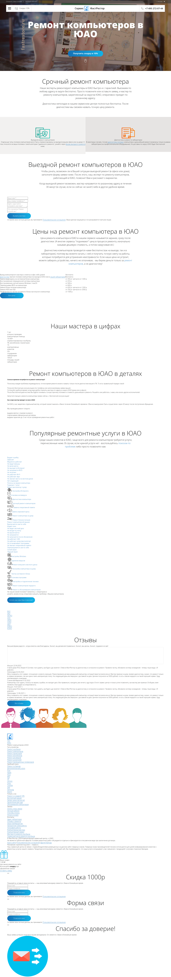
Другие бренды (46, 843)
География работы (14, 828)
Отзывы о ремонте (14, 821)
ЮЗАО (9, 628)
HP (8, 779)
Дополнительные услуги (16, 768)
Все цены (11, 295)
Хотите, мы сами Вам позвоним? (21, 600)
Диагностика (4, 277)
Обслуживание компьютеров (18, 804)
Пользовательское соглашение (54, 220)
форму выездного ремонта (76, 144)
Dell (8, 787)
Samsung (10, 789)
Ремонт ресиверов (14, 758)
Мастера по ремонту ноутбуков (18, 834)
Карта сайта (11, 843)
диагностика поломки (116, 142)
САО (8, 618)
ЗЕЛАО (9, 615)
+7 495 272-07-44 (154, 8)
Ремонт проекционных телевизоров (20, 762)
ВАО (8, 611)
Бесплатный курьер (14, 798)
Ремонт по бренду (14, 766)
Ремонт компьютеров (15, 751)
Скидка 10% (24, 8)
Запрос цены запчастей (16, 800)
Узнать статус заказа (14, 809)
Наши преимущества (15, 823)
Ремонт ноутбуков (13, 749)
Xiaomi (9, 792)
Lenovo (9, 781)
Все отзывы (19, 703)
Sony (9, 783)
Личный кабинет (31, 1)
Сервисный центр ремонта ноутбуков (21, 836)
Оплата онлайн (12, 815)
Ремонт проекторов (14, 753)
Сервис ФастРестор (85, 8)
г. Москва (159, 1)
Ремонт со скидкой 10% (15, 796)
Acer (8, 770)
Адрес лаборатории (14, 819)
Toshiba (10, 785)
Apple (9, 773)
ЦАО (9, 624)
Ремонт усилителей (14, 760)
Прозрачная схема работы (17, 826)
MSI (8, 777)
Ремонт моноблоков (14, 756)
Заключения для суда (15, 802)
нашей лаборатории (57, 277)
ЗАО (8, 613)
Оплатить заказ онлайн (14, 1)
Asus (9, 775)
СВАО (9, 620)
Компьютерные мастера (16, 830)
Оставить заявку (6, 871)
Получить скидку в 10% (85, 53)
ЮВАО (9, 626)
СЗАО (9, 622)
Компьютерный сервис (15, 832)
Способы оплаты (13, 813)
